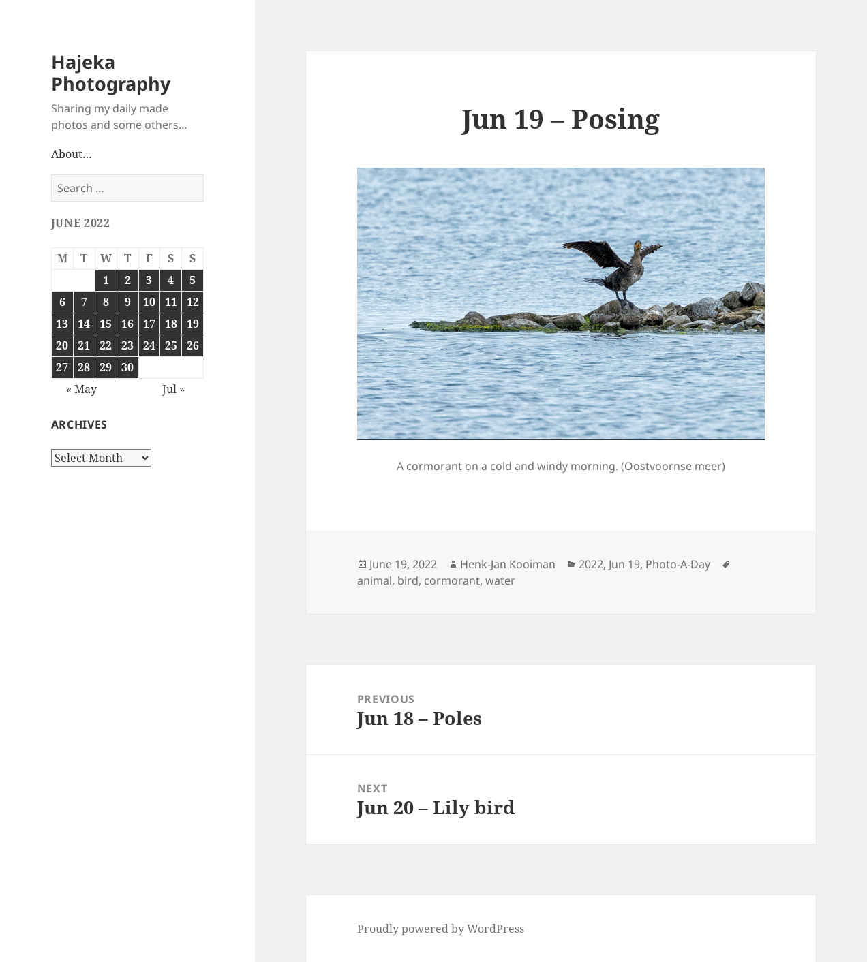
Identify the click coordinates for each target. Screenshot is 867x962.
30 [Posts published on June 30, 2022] (127, 367)
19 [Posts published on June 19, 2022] (193, 323)
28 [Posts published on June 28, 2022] (84, 367)
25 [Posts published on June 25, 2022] (171, 345)
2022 (591, 564)
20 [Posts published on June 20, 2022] (62, 345)
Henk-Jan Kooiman (508, 564)
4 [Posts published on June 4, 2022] (171, 280)
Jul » (173, 389)
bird (408, 580)
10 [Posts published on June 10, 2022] (149, 301)
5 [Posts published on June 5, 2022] (192, 280)
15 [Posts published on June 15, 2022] (106, 323)
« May (81, 389)
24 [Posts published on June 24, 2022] (149, 345)
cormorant (452, 580)
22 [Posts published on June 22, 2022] (106, 345)
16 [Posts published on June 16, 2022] (127, 323)
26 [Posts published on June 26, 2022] (193, 345)
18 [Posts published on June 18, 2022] (171, 323)
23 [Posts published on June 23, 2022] (127, 345)
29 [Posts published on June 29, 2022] (106, 367)
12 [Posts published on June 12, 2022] (193, 301)
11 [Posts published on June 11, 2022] (171, 301)
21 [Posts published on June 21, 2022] (84, 345)
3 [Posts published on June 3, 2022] (149, 280)
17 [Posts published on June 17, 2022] (149, 323)
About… (71, 153)
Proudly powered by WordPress (440, 928)
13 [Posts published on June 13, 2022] (62, 323)
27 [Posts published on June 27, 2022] (62, 367)
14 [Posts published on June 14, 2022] (84, 323)
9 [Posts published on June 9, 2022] (128, 301)
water (500, 580)
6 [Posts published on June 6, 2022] (62, 301)
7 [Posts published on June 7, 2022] (84, 301)
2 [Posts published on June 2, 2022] (128, 280)
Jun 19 (624, 564)
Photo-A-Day (677, 564)
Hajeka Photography (110, 72)
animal (374, 580)
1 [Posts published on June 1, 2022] (106, 280)
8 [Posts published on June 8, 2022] (106, 301)
